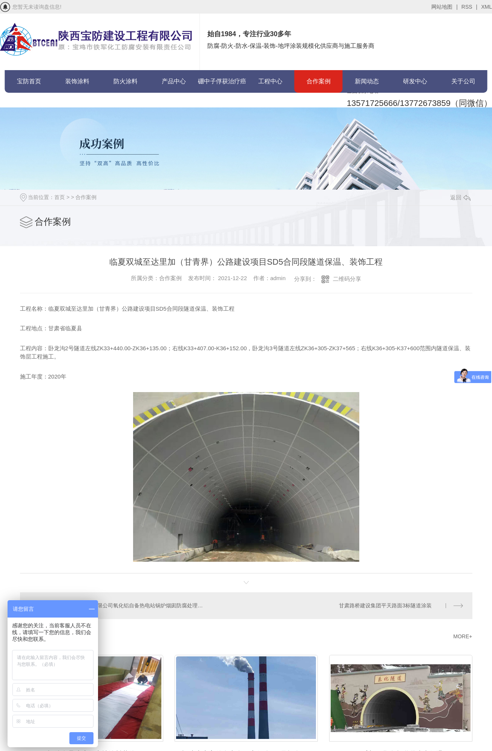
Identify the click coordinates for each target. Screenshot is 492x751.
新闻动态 (367, 81)
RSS (469, 7)
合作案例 (319, 81)
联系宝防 (29, 104)
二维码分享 (347, 279)
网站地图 (444, 7)
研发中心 (415, 81)
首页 (59, 197)
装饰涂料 (77, 81)
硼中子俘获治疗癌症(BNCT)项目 (222, 85)
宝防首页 (29, 81)
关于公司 (463, 81)
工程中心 (270, 81)
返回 (460, 197)
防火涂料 (125, 81)
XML (486, 7)
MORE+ (462, 636)
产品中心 (174, 81)
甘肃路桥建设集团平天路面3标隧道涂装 (385, 605)
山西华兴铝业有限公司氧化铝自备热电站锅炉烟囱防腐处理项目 (132, 605)
